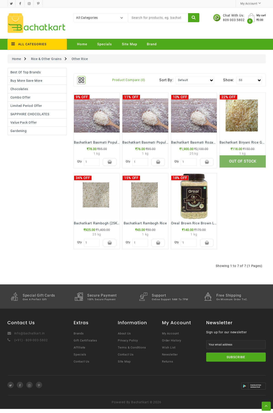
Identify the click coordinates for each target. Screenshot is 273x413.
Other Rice (80, 59)
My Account (170, 337)
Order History (171, 344)
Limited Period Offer (26, 106)
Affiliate (79, 351)
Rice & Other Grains (46, 59)
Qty (79, 161)
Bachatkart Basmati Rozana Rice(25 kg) (204, 142)
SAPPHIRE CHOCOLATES (29, 114)
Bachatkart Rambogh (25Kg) (97, 225)
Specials (104, 44)
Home (82, 44)
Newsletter (170, 358)
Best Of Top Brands (25, 72)
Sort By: (166, 80)
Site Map (129, 44)
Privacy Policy (128, 344)
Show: (228, 80)
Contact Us (81, 365)
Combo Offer (20, 97)
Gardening (18, 131)
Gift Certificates (85, 344)
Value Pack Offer (23, 122)
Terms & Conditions (132, 351)
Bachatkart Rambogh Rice (145, 225)
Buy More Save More (26, 80)
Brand (152, 44)
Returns (167, 365)
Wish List (169, 351)
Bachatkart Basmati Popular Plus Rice (106, 142)
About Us (124, 337)
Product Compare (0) (128, 80)
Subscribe (236, 361)
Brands (79, 337)
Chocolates (19, 89)
